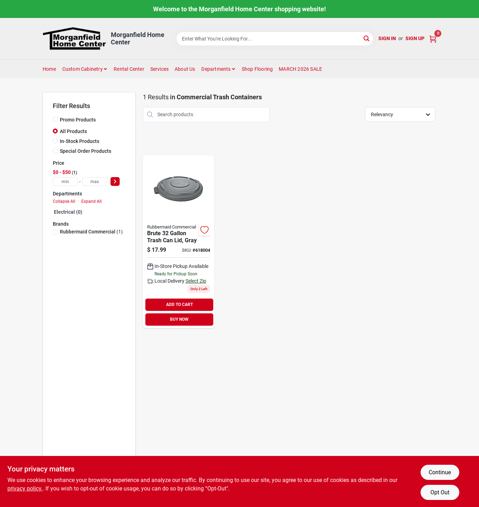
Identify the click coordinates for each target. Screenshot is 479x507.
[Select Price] (115, 181)
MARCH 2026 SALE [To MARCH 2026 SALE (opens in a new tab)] (300, 69)
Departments (216, 69)
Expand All (91, 201)
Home (49, 69)
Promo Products (78, 119)
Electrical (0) (68, 212)
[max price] (94, 181)
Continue (440, 472)
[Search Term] (274, 39)
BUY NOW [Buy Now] (179, 319)
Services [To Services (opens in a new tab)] (159, 69)
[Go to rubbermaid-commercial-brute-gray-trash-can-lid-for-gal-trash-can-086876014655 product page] (178, 241)
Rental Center (129, 69)
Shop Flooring (257, 69)
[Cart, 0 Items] (432, 38)
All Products (73, 131)
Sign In (387, 38)
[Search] (367, 38)
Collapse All (64, 201)
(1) (91, 231)
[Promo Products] (55, 119)
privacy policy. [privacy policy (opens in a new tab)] (25, 488)
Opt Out (439, 492)
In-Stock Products (79, 141)
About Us (185, 69)
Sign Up (414, 38)
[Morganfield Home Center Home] (74, 38)
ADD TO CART (179, 304)
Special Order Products (85, 151)
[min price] (65, 181)
